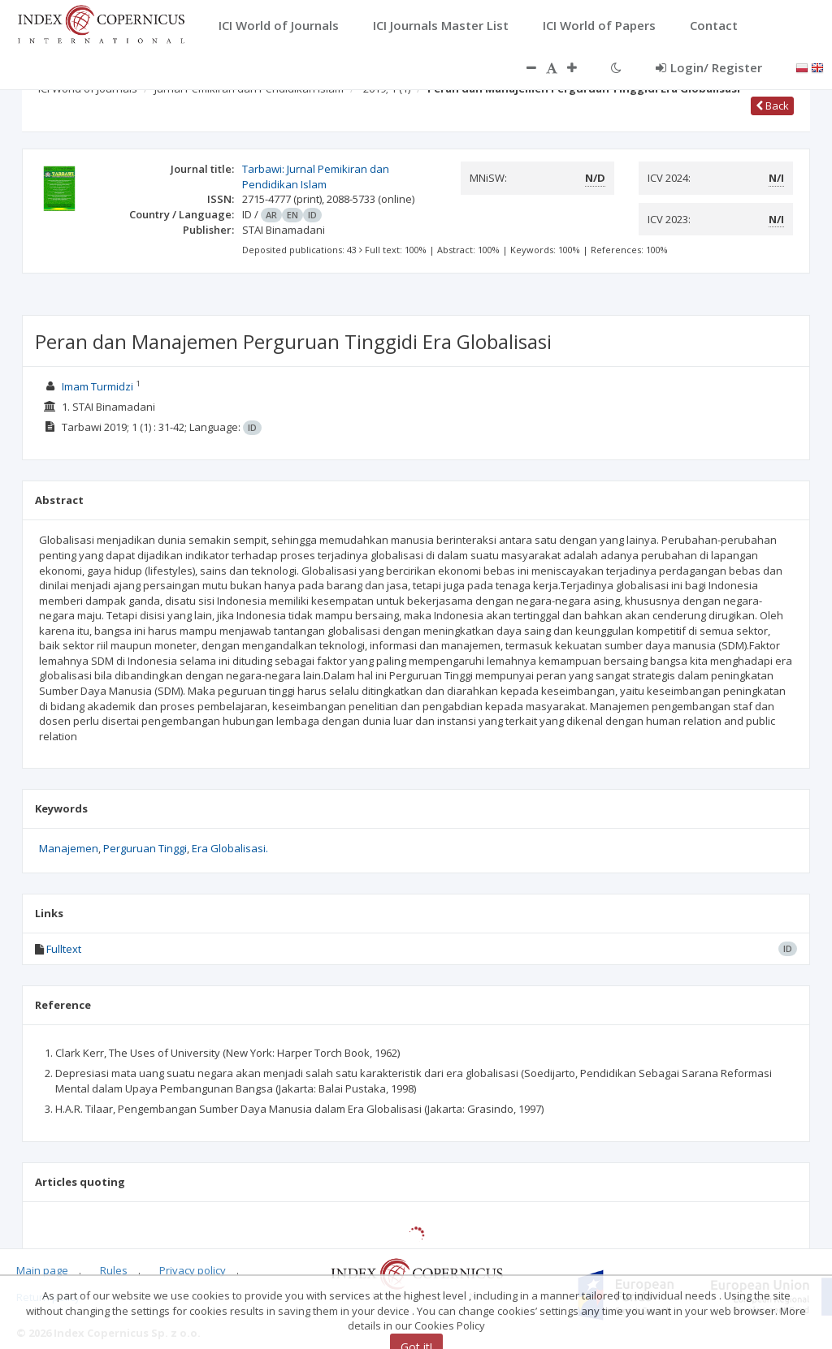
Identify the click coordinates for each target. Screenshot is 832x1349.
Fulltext (63, 949)
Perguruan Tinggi (145, 848)
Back (772, 105)
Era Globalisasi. (230, 848)
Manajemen (68, 848)
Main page (42, 1270)
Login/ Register (709, 67)
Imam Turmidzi (97, 386)
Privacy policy (192, 1270)
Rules (114, 1270)
